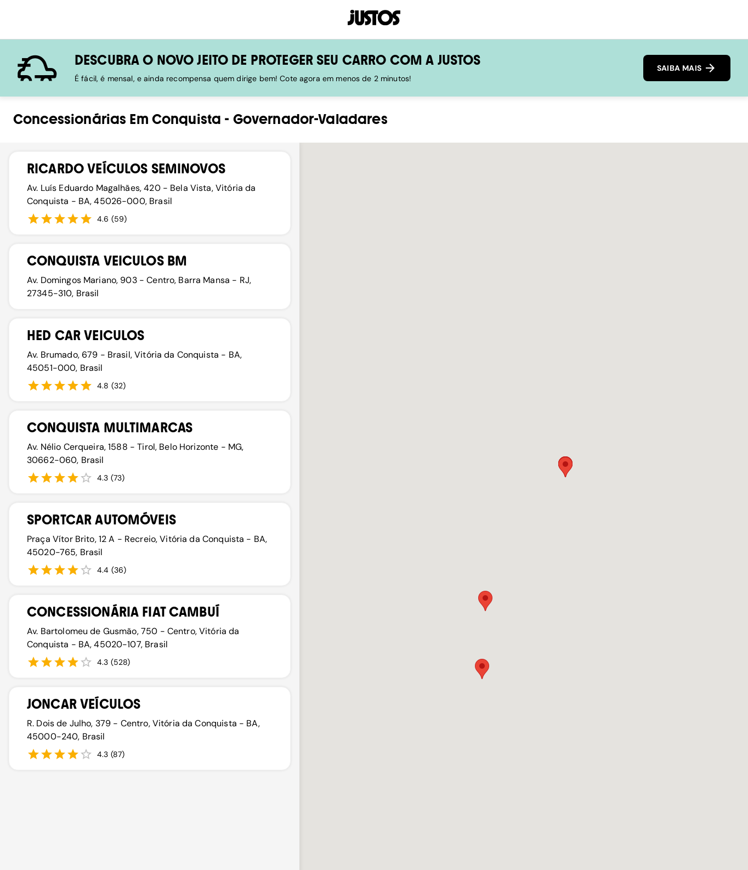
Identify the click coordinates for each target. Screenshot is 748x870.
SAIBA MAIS (687, 68)
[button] (482, 669)
